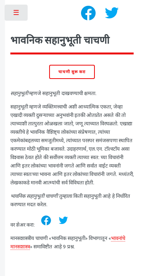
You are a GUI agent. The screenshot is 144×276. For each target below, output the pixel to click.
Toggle (16, 14)
